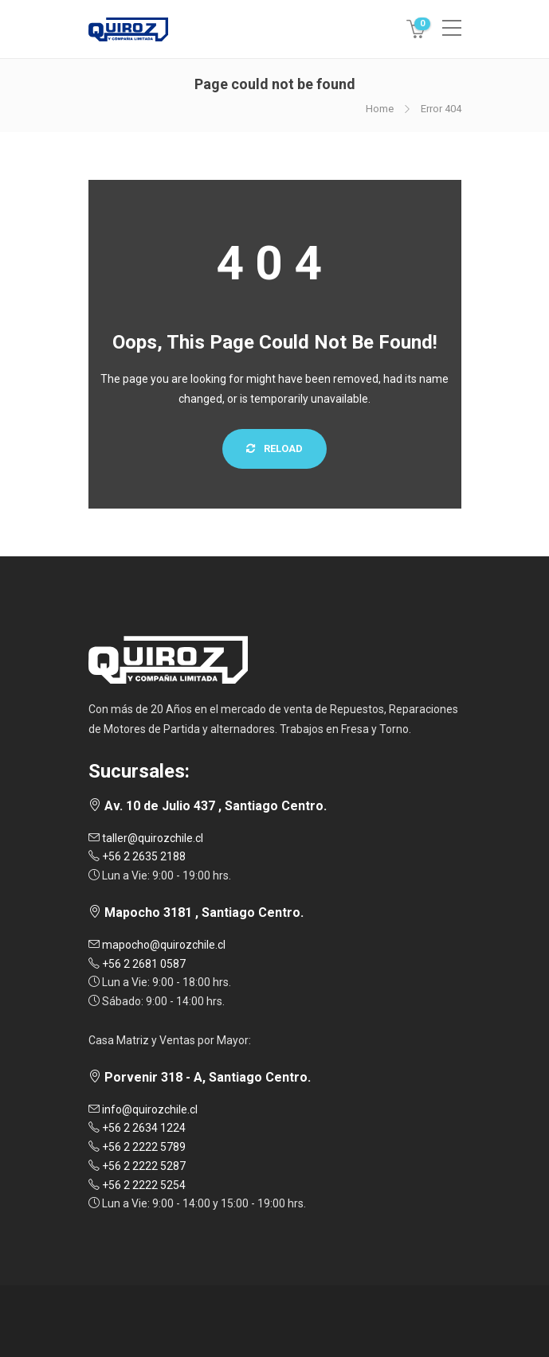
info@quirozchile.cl (143, 1109)
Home (380, 109)
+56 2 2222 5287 (137, 1166)
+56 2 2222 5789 (137, 1147)
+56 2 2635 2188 (137, 856)
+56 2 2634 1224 (137, 1127)
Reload (274, 448)
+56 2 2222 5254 (137, 1185)
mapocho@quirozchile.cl (156, 944)
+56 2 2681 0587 (137, 963)
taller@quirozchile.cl (145, 838)
